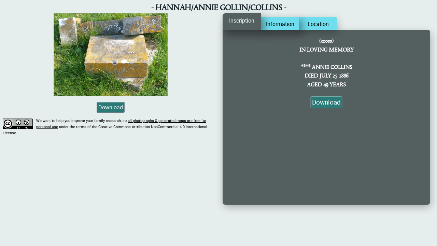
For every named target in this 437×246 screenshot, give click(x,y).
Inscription (241, 20)
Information (280, 24)
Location (318, 24)
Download (110, 107)
